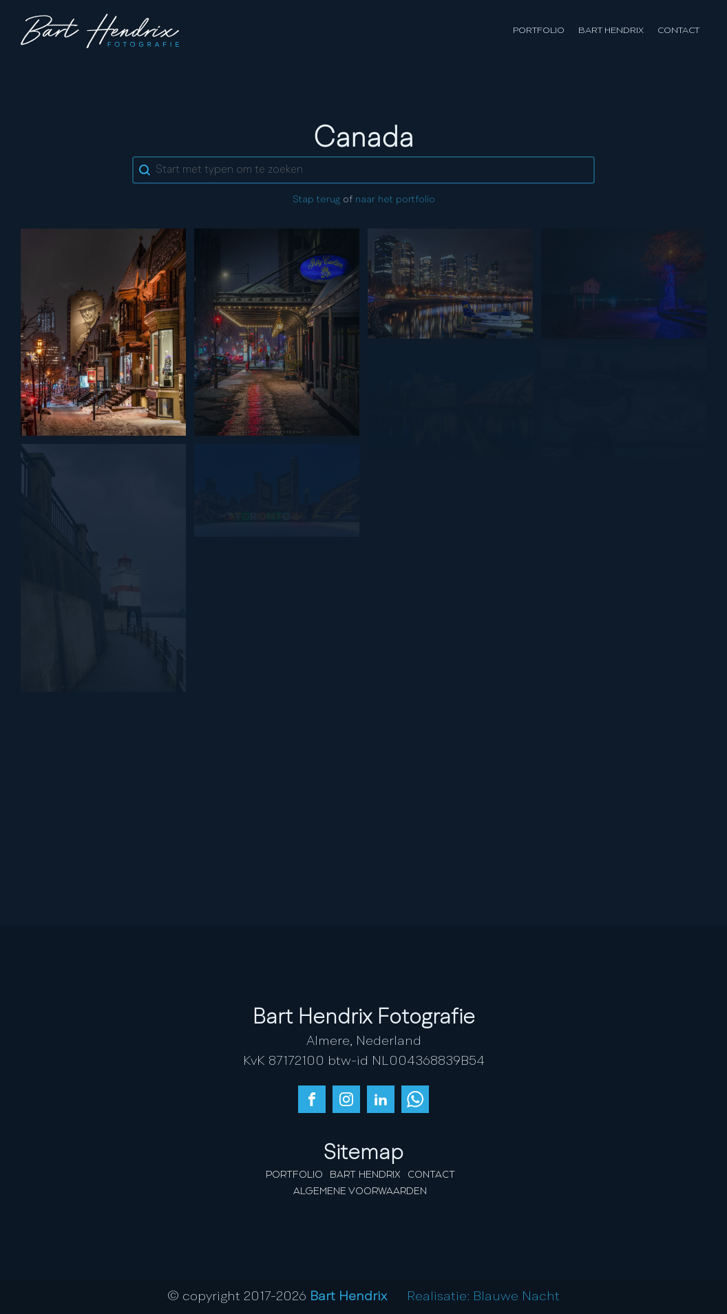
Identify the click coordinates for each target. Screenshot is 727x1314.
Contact (678, 30)
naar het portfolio (395, 200)
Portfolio (539, 30)
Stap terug (316, 200)
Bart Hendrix (611, 30)
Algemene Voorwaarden (360, 1191)
